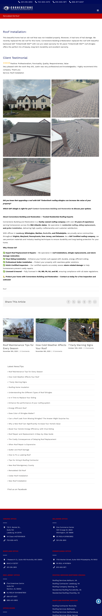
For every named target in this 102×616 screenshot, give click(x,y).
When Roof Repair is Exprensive (22, 444)
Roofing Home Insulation (19, 387)
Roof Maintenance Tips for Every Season (26, 372)
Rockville (47, 233)
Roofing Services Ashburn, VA (64, 580)
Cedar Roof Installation (18, 476)
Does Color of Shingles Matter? (22, 413)
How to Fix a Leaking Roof (20, 455)
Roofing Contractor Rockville (64, 606)
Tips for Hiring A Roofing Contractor (24, 460)
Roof (4, 289)
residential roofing (70, 225)
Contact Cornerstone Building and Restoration (51, 209)
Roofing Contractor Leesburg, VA (66, 584)
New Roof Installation (18, 481)
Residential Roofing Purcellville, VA (66, 590)
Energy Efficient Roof (17, 408)
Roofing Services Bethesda (63, 609)
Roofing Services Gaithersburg (65, 612)
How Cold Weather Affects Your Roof (24, 377)
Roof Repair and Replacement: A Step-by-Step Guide (31, 434)
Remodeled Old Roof (17, 470)
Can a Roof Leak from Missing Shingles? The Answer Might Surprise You (39, 418)
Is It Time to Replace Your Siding (22, 398)
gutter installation (14, 228)
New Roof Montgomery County (21, 465)
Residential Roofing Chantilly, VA (66, 593)
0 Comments (24, 351)
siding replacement (87, 225)
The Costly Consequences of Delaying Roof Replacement (32, 439)
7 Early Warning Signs (80, 345)
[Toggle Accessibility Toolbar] (98, 601)
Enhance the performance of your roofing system (29, 403)
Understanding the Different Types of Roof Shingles (30, 392)
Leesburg (20, 233)
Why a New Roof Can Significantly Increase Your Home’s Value (34, 424)
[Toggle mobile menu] (98, 10)
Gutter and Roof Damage (19, 450)
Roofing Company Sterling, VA (64, 587)
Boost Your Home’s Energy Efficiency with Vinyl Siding (31, 429)
